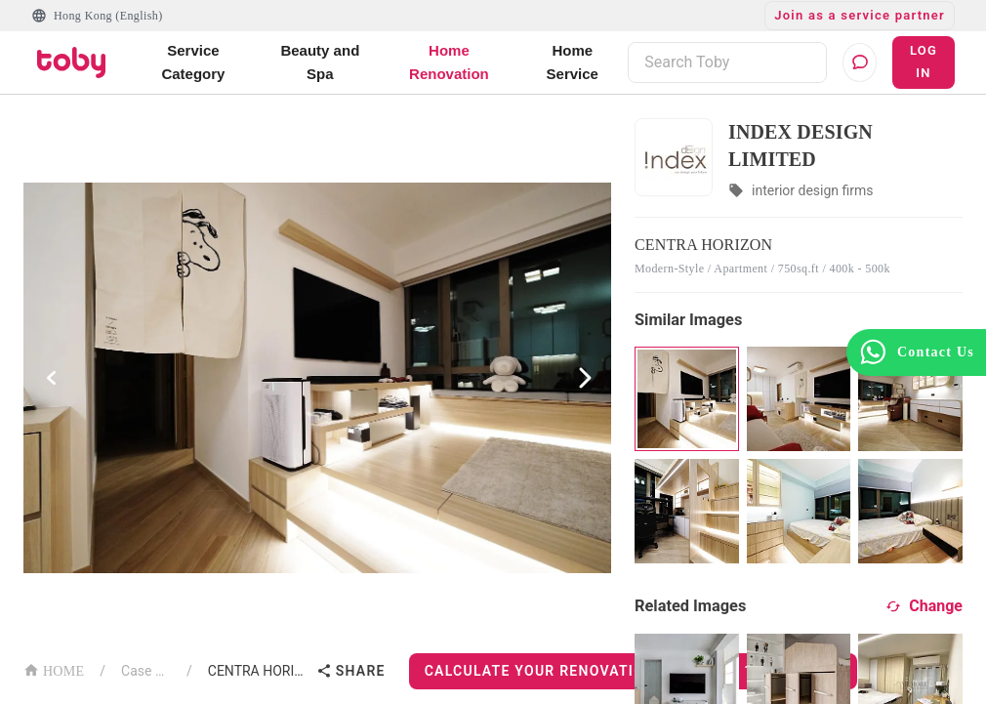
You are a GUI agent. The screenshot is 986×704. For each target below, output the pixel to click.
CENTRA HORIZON (258, 671)
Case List (146, 671)
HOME (53, 669)
